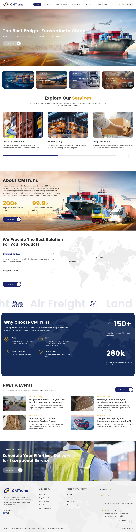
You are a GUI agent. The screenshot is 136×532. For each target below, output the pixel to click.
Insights (88, 4)
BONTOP (130, 528)
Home (37, 4)
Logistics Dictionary (61, 4)
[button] (130, 155)
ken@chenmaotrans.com (114, 496)
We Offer (47, 4)
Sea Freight (70, 494)
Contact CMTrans (101, 4)
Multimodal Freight (73, 505)
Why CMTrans (76, 4)
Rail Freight (70, 501)
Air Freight (70, 498)
